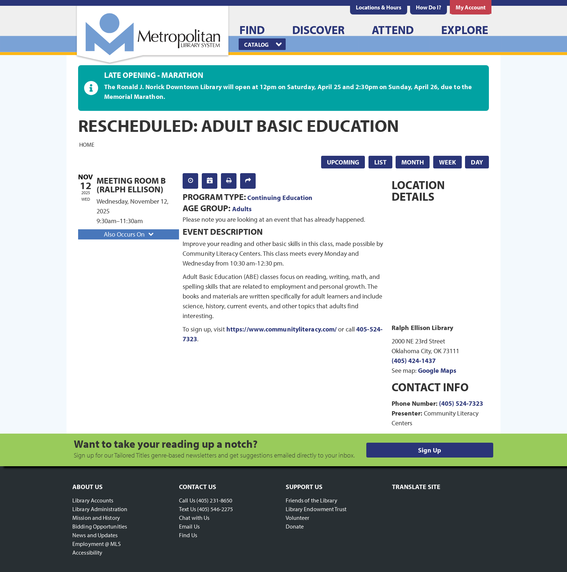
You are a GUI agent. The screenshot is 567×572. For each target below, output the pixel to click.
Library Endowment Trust (316, 509)
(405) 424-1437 (414, 360)
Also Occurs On (129, 234)
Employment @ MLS (96, 543)
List (380, 162)
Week (447, 162)
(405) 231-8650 (214, 500)
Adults (242, 209)
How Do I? (428, 7)
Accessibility (87, 552)
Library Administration (99, 509)
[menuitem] (378, 7)
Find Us (188, 535)
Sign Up (429, 450)
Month (412, 162)
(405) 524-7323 (461, 403)
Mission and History (96, 517)
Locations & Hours (378, 7)
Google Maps (437, 370)
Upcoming (343, 162)
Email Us (189, 526)
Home (86, 144)
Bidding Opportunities (99, 526)
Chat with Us (194, 517)
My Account (471, 7)
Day (477, 162)
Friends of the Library (311, 500)
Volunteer (298, 517)
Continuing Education (279, 197)
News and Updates (95, 535)
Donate (295, 526)
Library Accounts (93, 500)
